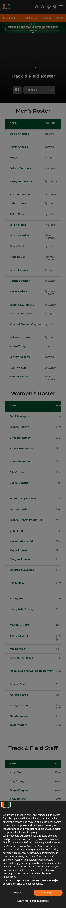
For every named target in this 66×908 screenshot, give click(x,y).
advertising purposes (14, 852)
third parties (9, 839)
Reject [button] (18, 892)
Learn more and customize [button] (33, 900)
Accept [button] (48, 892)
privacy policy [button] (10, 822)
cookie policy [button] (30, 832)
